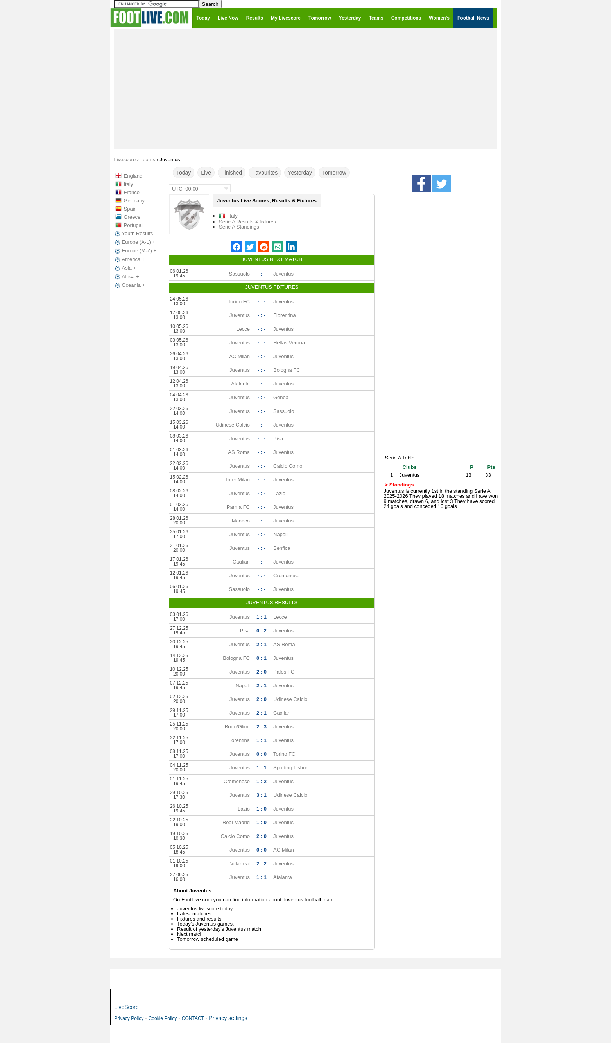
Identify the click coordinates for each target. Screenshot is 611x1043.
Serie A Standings (239, 227)
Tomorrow (334, 172)
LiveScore (127, 1007)
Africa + (126, 277)
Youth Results (133, 234)
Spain (130, 209)
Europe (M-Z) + (135, 251)
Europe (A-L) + (134, 242)
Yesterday (300, 172)
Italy (128, 184)
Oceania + (129, 285)
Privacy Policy (129, 1018)
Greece (132, 217)
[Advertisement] (305, 88)
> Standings (399, 485)
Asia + (124, 268)
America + (129, 259)
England (133, 176)
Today (183, 172)
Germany (134, 201)
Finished (231, 172)
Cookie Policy (163, 1018)
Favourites (265, 172)
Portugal (133, 225)
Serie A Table (400, 458)
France (132, 192)
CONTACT (193, 1018)
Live (206, 172)
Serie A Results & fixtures (247, 222)
